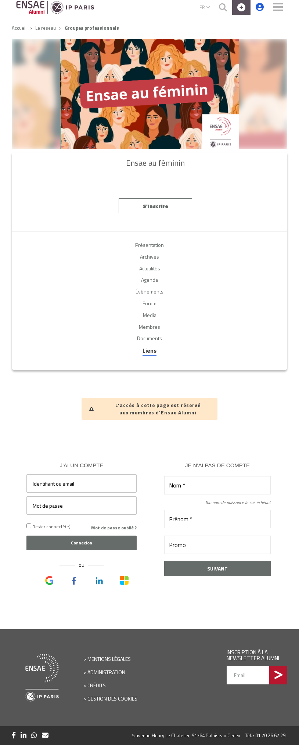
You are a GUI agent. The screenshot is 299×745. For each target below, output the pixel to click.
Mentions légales (109, 659)
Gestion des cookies (112, 698)
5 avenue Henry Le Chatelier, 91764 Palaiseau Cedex (186, 735)
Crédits (96, 685)
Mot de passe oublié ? (114, 527)
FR (204, 7)
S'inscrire (155, 207)
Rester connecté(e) (48, 526)
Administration (106, 672)
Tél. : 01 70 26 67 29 (265, 735)
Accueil (19, 28)
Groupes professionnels (92, 28)
